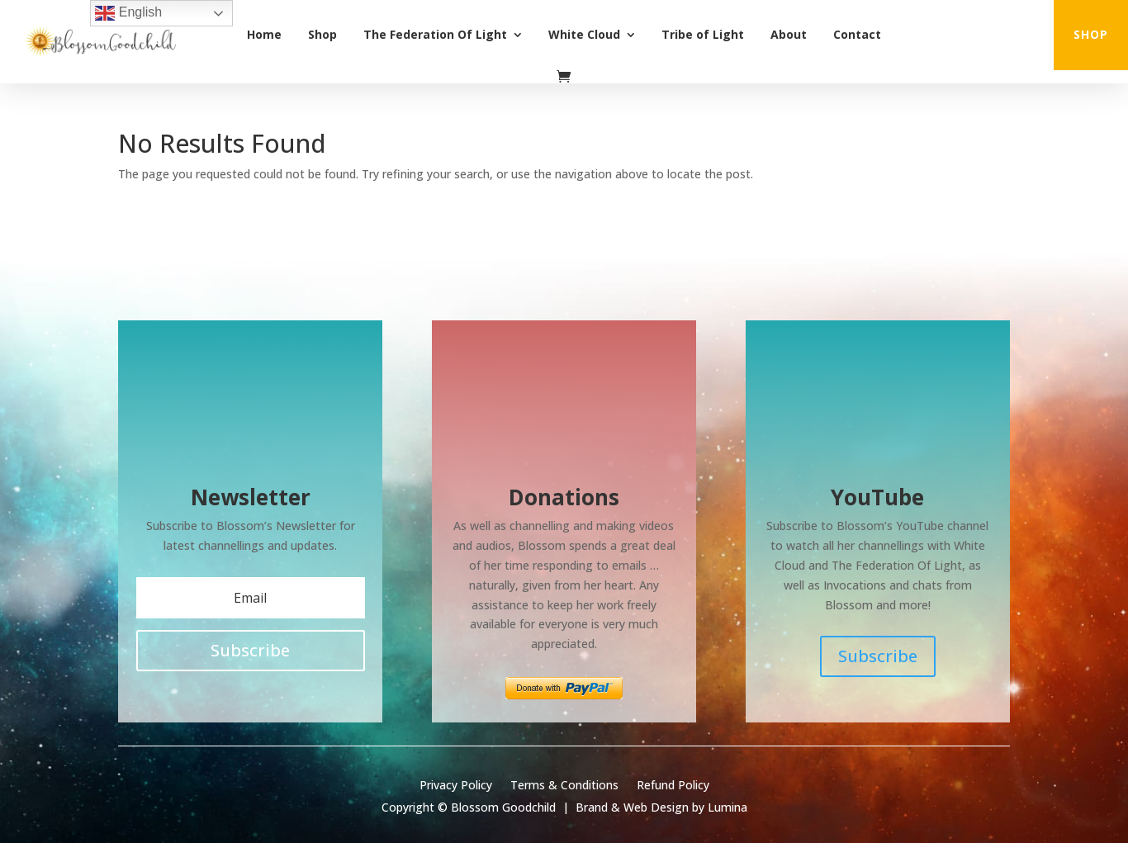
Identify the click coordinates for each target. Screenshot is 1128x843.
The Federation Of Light (435, 34)
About (788, 34)
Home (264, 34)
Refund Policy (673, 786)
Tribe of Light (702, 34)
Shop (322, 34)
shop (1090, 34)
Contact (857, 34)
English (128, 13)
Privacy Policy (455, 786)
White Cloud (584, 34)
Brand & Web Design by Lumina (661, 807)
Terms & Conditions (564, 786)
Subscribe (877, 656)
